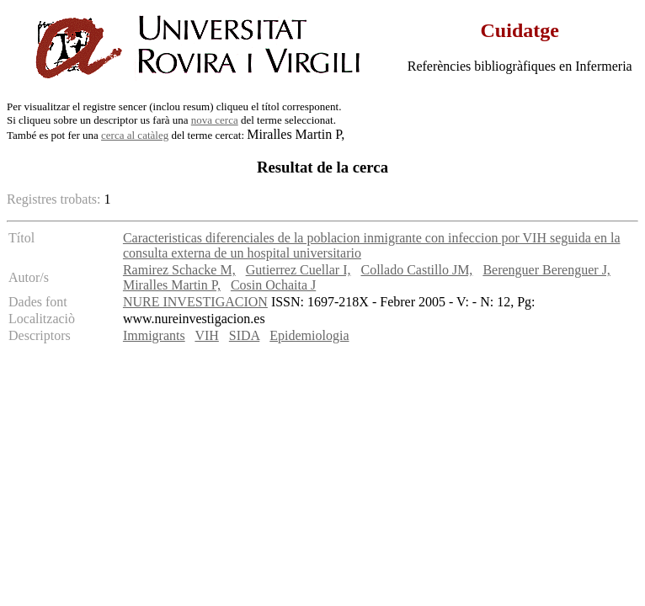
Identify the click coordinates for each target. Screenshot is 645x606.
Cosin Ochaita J (273, 285)
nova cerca (214, 120)
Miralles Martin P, (172, 285)
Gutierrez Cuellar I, (298, 270)
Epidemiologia (309, 335)
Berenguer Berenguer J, (546, 270)
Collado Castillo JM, (416, 270)
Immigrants (154, 335)
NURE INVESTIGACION (195, 302)
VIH (206, 335)
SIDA (244, 335)
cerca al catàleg (134, 135)
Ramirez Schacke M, (179, 270)
